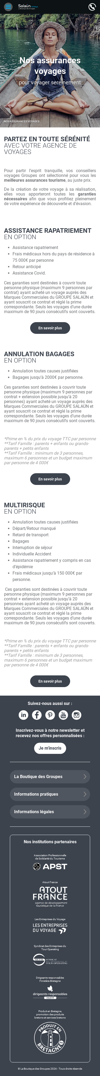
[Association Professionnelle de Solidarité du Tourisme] (50, 862)
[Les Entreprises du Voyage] (50, 926)
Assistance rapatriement (50, 233)
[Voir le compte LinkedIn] (23, 715)
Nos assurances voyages (21, 121)
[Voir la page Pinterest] (50, 715)
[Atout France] (50, 894)
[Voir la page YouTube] (63, 715)
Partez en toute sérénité (50, 145)
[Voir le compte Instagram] (76, 715)
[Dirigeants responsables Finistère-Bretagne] (50, 987)
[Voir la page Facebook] (37, 715)
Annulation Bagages (50, 357)
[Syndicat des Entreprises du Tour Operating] (50, 955)
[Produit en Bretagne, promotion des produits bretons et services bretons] (50, 1032)
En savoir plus (50, 328)
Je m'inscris (50, 748)
